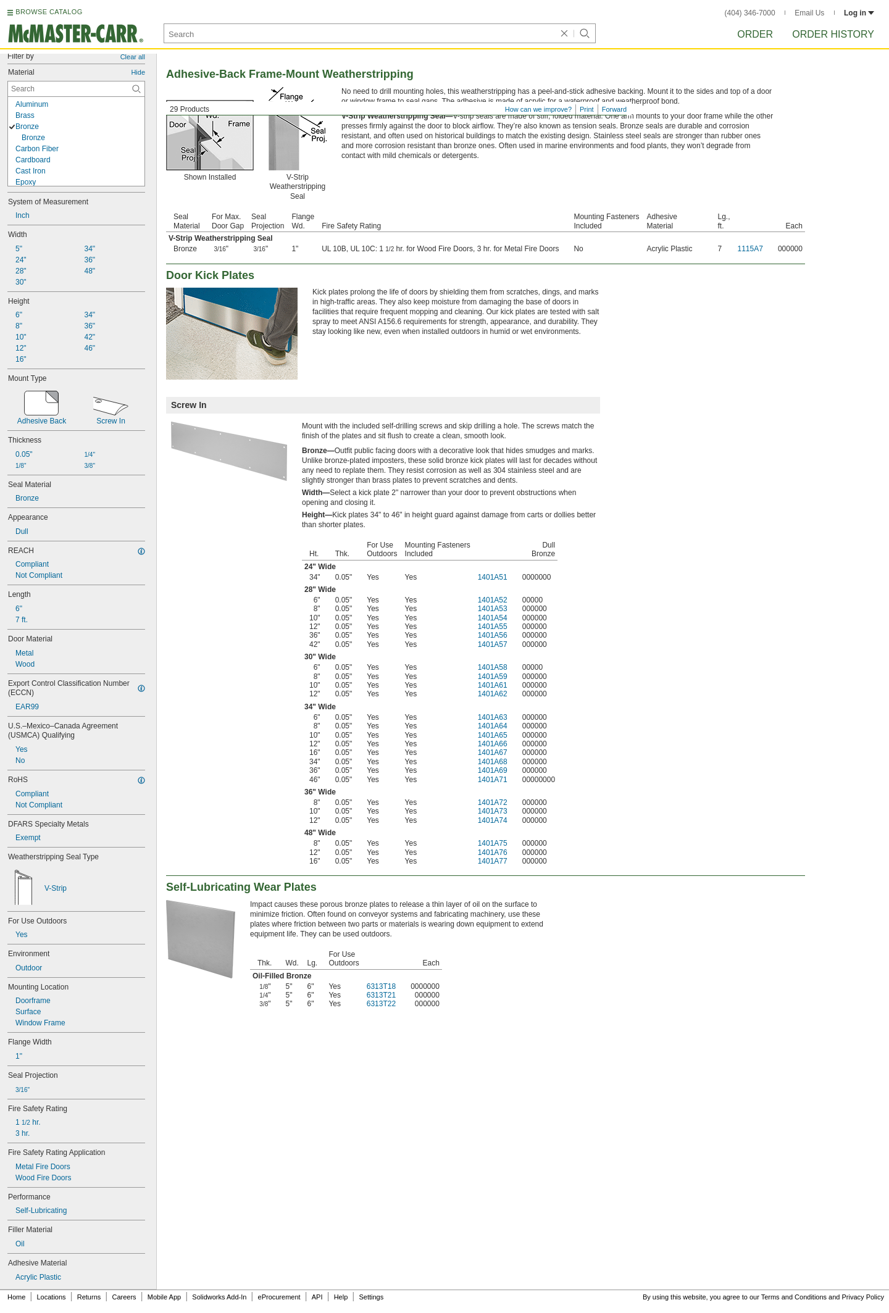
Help (341, 1297)
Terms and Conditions (794, 1297)
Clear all (132, 56)
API (317, 1297)
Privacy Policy (863, 1297)
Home (16, 1297)
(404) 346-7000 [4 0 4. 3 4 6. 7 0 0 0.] (750, 13)
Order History (833, 34)
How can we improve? (538, 109)
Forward (614, 109)
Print (587, 109)
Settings (371, 1297)
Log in (859, 13)
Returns (89, 1297)
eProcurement (279, 1297)
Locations (51, 1297)
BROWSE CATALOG (48, 11)
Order (755, 34)
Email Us (809, 13)
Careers (124, 1297)
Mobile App (164, 1297)
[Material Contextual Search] (76, 89)
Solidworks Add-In (219, 1297)
